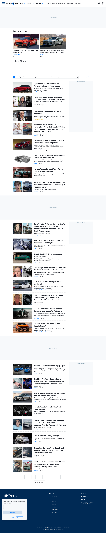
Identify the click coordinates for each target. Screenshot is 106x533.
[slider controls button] (86, 31)
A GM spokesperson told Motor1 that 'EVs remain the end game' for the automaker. (49, 329)
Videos (48, 3)
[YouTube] (53, 512)
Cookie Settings (57, 527)
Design (35, 373)
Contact (83, 499)
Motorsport (36, 318)
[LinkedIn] (52, 501)
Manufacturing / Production (40, 289)
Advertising (84, 496)
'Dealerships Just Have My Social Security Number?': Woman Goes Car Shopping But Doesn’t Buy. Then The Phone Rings (50, 269)
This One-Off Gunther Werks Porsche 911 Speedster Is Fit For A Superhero (49, 141)
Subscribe (14, 512)
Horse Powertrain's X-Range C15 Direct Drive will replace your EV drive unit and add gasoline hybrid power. (50, 160)
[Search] (99, 3)
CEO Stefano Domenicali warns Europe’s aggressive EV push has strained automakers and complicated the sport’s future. (49, 315)
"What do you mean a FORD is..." (43, 427)
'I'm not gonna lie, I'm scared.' (42, 233)
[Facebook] (53, 496)
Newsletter (70, 3)
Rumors (35, 414)
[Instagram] (53, 509)
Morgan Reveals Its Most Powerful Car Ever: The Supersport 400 (48, 170)
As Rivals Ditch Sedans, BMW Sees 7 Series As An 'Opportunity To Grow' (52, 51)
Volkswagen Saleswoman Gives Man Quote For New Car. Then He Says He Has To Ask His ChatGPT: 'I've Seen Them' (49, 99)
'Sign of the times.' (39, 104)
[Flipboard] (53, 504)
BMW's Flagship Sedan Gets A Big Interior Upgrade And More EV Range (49, 394)
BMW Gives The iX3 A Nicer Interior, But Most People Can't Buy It (49, 241)
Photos (54, 3)
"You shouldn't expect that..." (42, 469)
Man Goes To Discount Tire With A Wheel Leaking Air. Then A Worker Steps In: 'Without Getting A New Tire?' (49, 463)
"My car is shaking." (39, 302)
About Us (83, 493)
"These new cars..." (39, 455)
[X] (50, 499)
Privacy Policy (19, 515)
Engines (35, 163)
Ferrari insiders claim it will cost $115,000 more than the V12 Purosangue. (49, 412)
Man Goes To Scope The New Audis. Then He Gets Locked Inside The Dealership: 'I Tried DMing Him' (50, 184)
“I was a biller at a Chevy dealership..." (44, 274)
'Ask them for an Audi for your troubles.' (45, 189)
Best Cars (78, 3)
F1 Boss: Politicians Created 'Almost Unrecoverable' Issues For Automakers (48, 309)
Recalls (35, 91)
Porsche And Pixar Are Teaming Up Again (49, 365)
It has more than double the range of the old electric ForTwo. (49, 438)
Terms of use (66, 527)
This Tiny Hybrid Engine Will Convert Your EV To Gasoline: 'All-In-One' (50, 156)
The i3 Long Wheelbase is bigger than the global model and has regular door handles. (49, 259)
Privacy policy (40, 527)
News (21, 3)
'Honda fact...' (37, 386)
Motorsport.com (39, 119)
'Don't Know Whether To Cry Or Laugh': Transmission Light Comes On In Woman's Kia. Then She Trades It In (49, 297)
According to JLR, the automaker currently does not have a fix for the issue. (49, 89)
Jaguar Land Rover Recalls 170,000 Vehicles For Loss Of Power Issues (47, 84)
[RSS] (51, 515)
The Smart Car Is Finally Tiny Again (47, 435)
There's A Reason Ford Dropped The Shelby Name (25, 51)
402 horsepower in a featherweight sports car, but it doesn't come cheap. (49, 174)
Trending (36, 105)
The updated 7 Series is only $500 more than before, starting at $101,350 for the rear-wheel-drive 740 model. (50, 398)
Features (38, 3)
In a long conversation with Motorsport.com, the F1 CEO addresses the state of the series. (50, 116)
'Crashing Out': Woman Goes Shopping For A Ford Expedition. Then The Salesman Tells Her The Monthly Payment (50, 422)
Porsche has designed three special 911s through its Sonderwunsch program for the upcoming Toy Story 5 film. (49, 369)
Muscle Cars (16, 54)
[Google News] (54, 507)
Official (35, 177)
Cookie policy (48, 527)
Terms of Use (14, 516)
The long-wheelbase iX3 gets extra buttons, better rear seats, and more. (50, 245)
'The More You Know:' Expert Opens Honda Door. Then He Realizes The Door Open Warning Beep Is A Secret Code (49, 381)
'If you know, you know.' (40, 134)
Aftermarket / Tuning (39, 149)
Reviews (29, 3)
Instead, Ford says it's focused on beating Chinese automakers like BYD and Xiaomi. (48, 287)
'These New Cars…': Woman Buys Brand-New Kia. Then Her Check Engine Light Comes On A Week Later (49, 450)
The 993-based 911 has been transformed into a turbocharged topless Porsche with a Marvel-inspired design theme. (49, 146)
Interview (42, 54)
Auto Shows (61, 3)
